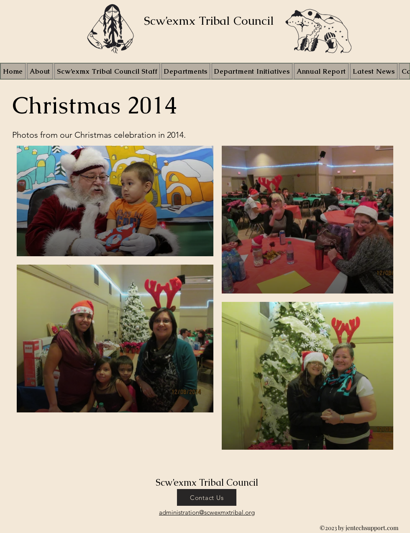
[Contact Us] (206, 497)
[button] (252, 71)
